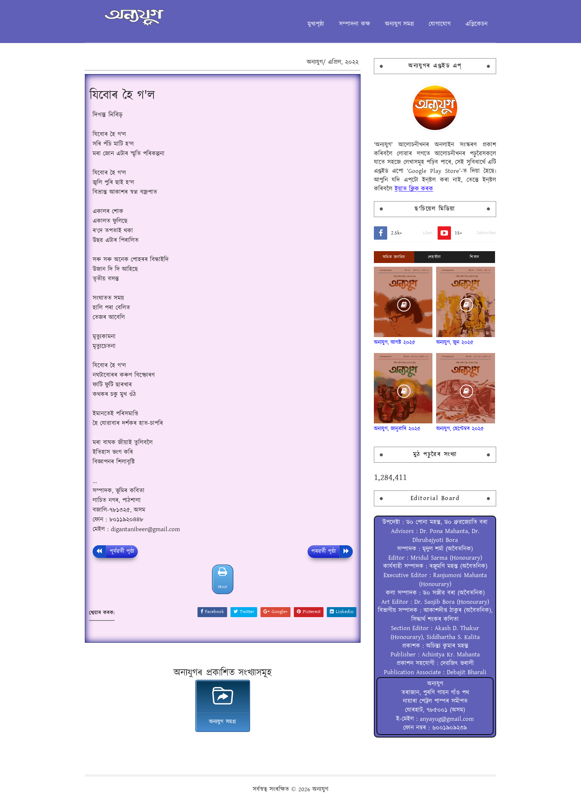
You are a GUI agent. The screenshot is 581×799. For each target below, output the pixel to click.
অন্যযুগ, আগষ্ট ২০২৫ (394, 342)
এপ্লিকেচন (476, 24)
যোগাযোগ (440, 24)
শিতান (474, 257)
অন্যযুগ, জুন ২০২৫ (455, 342)
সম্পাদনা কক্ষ (354, 24)
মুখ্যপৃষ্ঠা (316, 24)
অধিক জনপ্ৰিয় (394, 257)
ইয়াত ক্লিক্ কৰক (414, 188)
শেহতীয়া (434, 257)
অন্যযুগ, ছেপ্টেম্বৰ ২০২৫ (460, 429)
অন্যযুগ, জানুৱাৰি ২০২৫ (397, 429)
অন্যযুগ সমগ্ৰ (399, 24)
